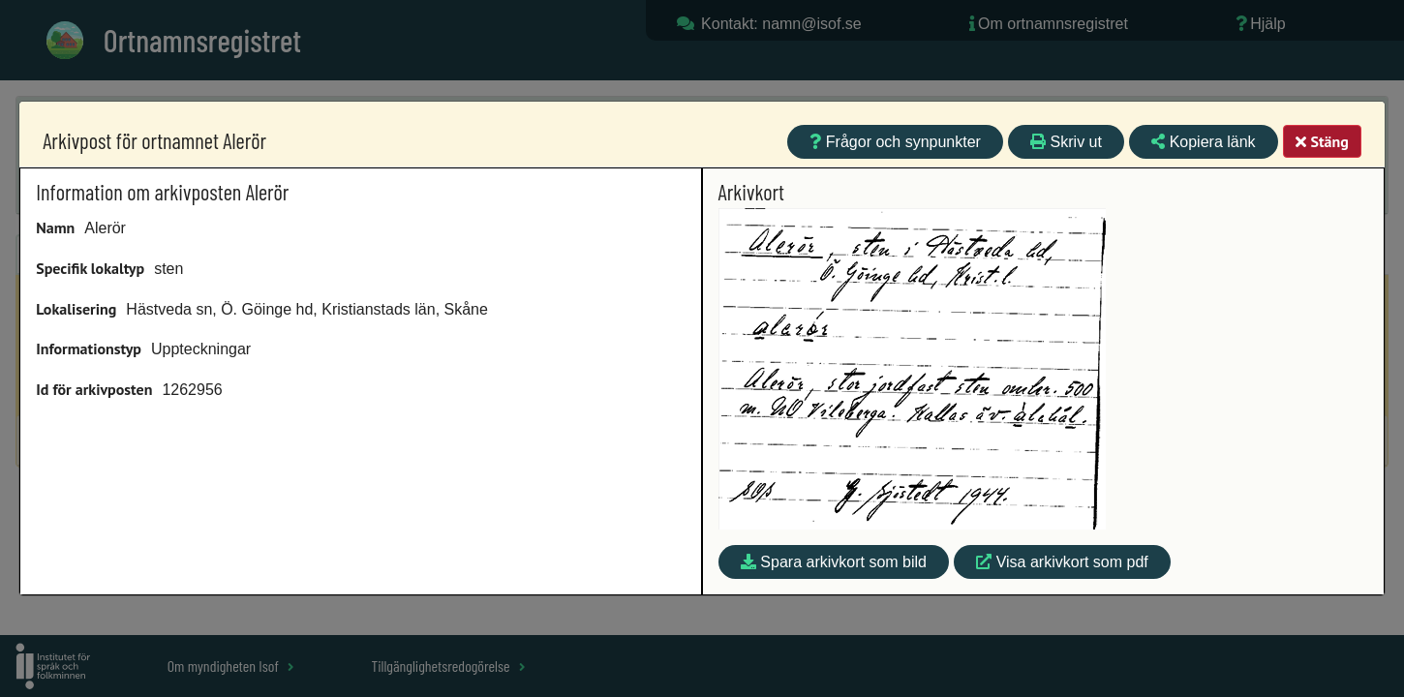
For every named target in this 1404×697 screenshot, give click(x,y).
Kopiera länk (1203, 142)
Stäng (1322, 141)
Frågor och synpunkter (895, 142)
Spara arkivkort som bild (834, 562)
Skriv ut (1066, 142)
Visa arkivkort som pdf (1062, 562)
